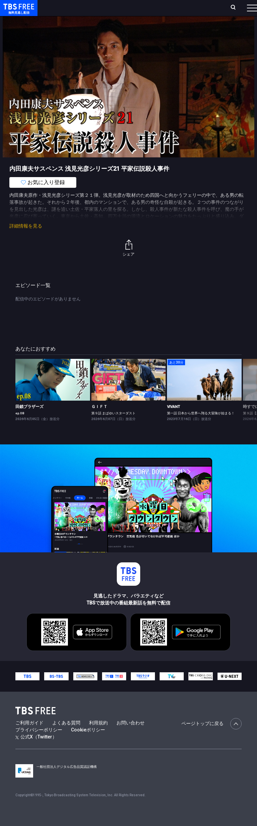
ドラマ (135, 26)
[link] (52, 393)
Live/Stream (132, 7)
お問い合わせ (130, 736)
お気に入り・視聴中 (167, 10)
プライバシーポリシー (38, 743)
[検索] (198, 10)
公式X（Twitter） (36, 750)
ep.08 (19, 426)
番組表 (240, 10)
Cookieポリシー (88, 743)
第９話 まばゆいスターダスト (113, 426)
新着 (73, 26)
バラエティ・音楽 (167, 26)
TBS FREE (17, 12)
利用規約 (98, 736)
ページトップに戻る (211, 737)
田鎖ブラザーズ (29, 420)
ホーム (74, 10)
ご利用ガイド (29, 736)
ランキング (110, 10)
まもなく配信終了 (103, 26)
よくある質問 (66, 736)
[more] (191, 27)
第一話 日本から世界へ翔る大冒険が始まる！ (201, 426)
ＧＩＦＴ (99, 420)
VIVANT (173, 420)
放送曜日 (89, 10)
